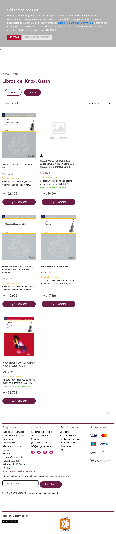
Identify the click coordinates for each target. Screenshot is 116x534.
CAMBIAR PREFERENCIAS (36, 37)
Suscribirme (51, 484)
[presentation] (25, 502)
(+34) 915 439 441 (39, 443)
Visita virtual (65, 446)
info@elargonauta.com (42, 446)
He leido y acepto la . (31, 492)
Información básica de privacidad (42, 493)
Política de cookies (68, 435)
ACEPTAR (14, 37)
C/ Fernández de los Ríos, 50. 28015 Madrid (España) (43, 435)
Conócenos (65, 432)
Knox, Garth (7, 174)
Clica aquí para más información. (75, 22)
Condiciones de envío (70, 439)
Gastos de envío (67, 443)
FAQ (62, 450)
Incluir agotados (12, 103)
